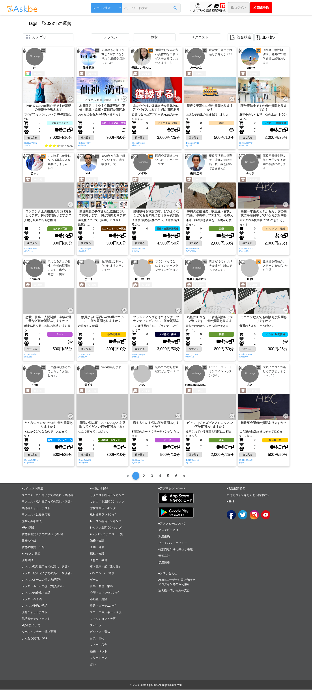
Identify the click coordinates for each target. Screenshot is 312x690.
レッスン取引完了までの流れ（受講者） (47, 573)
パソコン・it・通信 (102, 573)
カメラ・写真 (60, 228)
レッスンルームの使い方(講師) (41, 580)
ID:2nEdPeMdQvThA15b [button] (192, 250)
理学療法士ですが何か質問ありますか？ (264, 107)
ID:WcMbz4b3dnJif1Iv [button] (138, 250)
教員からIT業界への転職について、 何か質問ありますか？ (102, 319)
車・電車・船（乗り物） (105, 567)
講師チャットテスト (34, 612)
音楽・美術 (97, 638)
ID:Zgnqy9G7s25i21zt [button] (84, 144)
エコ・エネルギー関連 (113, 228)
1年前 (92, 179)
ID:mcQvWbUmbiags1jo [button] (84, 461)
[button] (159, 8)
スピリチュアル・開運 (113, 123)
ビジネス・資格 (100, 632)
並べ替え (269, 37)
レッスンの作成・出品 (36, 593)
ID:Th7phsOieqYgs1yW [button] (245, 355)
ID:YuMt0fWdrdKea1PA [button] (246, 144)
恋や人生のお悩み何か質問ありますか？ (156, 425)
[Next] (184, 476)
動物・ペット (98, 651)
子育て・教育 (98, 560)
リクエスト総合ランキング (107, 495)
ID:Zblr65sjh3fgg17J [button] (246, 461)
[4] (160, 476)
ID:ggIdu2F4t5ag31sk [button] (192, 144)
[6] (176, 476)
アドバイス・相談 (167, 123)
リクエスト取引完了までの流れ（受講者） (49, 495)
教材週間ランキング (103, 515)
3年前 (145, 74)
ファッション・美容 (103, 619)
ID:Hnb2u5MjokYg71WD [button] (31, 461)
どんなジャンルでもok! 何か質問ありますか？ (48, 425)
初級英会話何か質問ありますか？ (264, 423)
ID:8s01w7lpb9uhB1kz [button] (30, 355)
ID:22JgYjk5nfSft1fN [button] (30, 144)
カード (60, 334)
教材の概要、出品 (33, 547)
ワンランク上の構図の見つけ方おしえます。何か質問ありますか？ (48, 213)
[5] (168, 476)
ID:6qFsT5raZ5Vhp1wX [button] (84, 355)
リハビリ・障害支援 (275, 123)
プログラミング (59, 123)
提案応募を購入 (32, 521)
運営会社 (164, 556)
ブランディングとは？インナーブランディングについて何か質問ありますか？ (156, 319)
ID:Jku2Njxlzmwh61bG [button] (138, 144)
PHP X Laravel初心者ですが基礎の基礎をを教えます (48, 107)
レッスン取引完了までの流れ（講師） (46, 567)
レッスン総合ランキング (105, 521)
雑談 (221, 123)
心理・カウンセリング (104, 593)
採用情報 (164, 563)
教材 (154, 37)
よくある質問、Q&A (35, 638)
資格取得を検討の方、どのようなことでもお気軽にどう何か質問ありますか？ (156, 213)
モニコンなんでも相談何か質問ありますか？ (264, 319)
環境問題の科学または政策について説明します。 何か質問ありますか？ (102, 213)
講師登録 (27, 560)
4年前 (199, 74)
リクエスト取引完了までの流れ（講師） (47, 502)
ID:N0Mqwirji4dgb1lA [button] (192, 461)
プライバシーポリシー (172, 543)
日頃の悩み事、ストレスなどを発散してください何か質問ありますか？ (102, 425)
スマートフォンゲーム (60, 440)
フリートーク (98, 658)
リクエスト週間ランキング (107, 502)
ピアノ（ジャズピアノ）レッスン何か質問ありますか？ (210, 425)
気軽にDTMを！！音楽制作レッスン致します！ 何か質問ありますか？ (210, 319)
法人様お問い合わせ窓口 (174, 591)
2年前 (38, 74)
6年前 (253, 74)
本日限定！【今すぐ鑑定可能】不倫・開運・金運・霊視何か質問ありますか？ (102, 108)
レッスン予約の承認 (34, 606)
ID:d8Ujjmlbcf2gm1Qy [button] (138, 461)
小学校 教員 (113, 334)
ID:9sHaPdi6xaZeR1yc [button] (30, 250)
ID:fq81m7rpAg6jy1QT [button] (84, 250)
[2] (144, 476)
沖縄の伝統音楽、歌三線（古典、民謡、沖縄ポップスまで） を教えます (209, 213)
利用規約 (164, 537)
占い (93, 664)
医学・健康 (97, 547)
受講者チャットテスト (36, 508)
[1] (135, 476)
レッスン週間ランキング (105, 528)
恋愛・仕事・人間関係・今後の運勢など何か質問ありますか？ (48, 319)
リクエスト (200, 37)
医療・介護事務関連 (167, 228)
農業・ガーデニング (103, 606)
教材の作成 (29, 541)
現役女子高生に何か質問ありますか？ (210, 107)
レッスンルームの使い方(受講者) (43, 586)
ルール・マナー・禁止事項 (39, 632)
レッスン (110, 37)
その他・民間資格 (275, 334)
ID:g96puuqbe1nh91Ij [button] (138, 355)
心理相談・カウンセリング (112, 440)
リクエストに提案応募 (36, 515)
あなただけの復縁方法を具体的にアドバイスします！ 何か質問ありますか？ (156, 108)
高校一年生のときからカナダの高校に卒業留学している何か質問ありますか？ (264, 213)
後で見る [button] (32, 137)
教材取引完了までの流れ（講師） (43, 534)
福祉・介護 (97, 554)
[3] (152, 476)
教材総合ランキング (103, 508)
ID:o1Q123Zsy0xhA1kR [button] (192, 355)
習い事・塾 (275, 440)
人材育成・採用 (167, 334)
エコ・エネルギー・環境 (105, 612)
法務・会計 (97, 541)
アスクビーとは (168, 530)
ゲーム (94, 580)
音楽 (221, 228)
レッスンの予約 (32, 599)
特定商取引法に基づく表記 (175, 550)
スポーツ (95, 625)
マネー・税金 (98, 645)
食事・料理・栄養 (101, 586)
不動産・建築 (98, 599)
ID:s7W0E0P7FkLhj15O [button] (246, 250)
